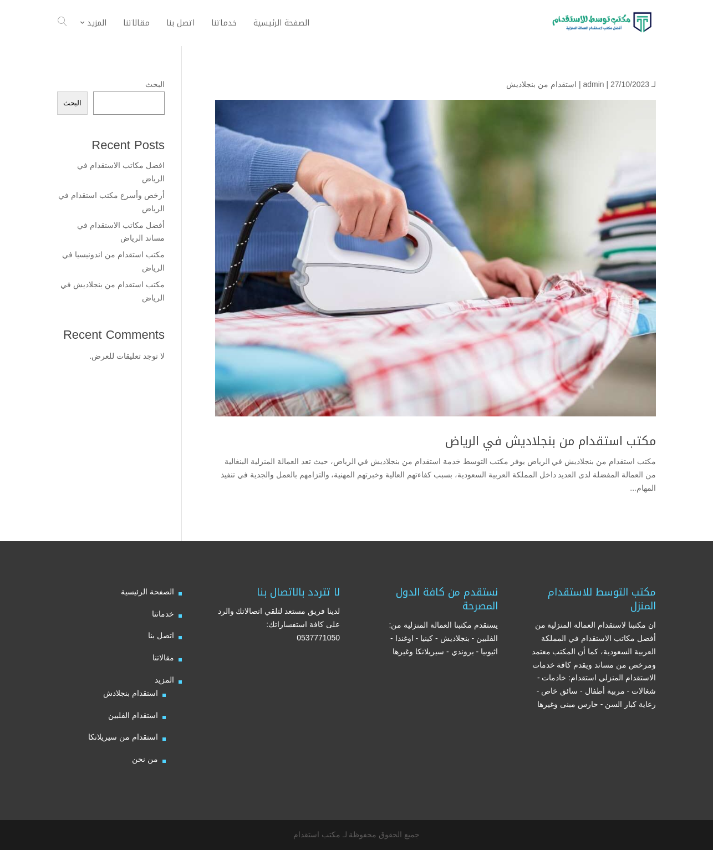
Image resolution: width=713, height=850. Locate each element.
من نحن (145, 759)
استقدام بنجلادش (130, 693)
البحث (155, 84)
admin (593, 84)
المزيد (164, 679)
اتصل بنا (161, 635)
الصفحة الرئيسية (147, 591)
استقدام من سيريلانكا (123, 736)
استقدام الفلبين (133, 715)
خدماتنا (163, 613)
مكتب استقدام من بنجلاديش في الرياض (550, 441)
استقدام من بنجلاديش (541, 84)
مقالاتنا (163, 657)
